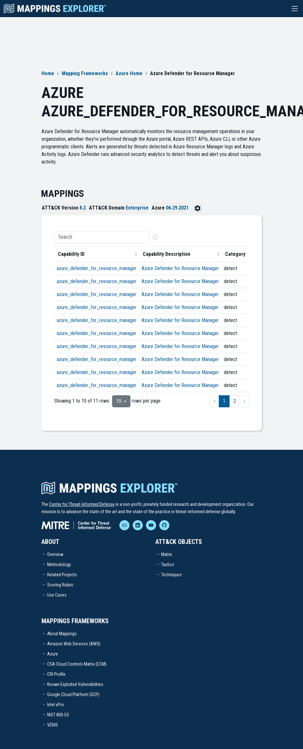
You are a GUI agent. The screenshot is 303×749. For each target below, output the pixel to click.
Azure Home (129, 73)
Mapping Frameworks (85, 73)
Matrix (166, 554)
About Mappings (62, 633)
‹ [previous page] (214, 401)
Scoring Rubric (60, 585)
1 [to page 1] (224, 401)
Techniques (171, 574)
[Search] (101, 237)
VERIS (52, 725)
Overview (55, 554)
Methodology (59, 564)
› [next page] (244, 401)
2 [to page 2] (234, 401)
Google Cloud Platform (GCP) (73, 694)
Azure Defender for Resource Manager (180, 268)
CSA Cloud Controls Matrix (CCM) (76, 664)
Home (47, 73)
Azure (52, 654)
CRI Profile (56, 674)
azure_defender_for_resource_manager (96, 268)
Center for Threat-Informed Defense (82, 504)
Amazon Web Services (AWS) (73, 644)
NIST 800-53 (58, 715)
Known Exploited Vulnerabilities (75, 684)
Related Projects (62, 574)
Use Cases (56, 595)
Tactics (167, 564)
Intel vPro (55, 704)
